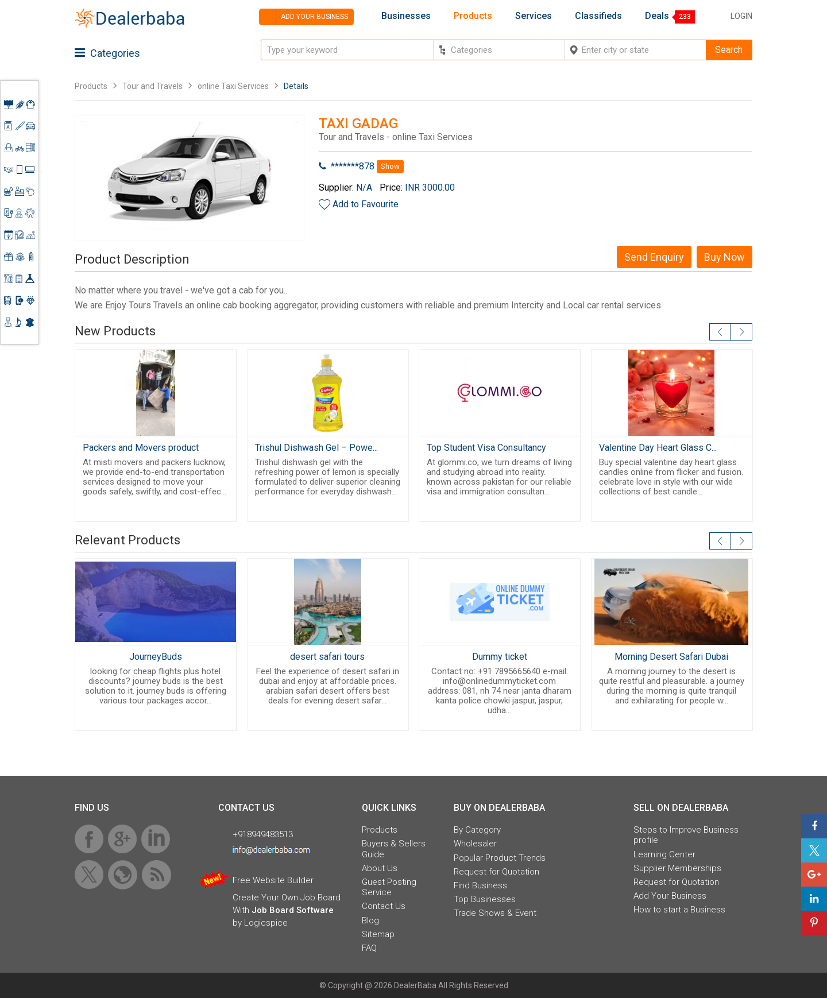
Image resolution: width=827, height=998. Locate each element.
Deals (657, 16)
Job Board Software (293, 910)
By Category (477, 830)
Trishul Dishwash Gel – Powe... (316, 447)
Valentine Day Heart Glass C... (658, 447)
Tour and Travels (152, 86)
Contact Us (383, 906)
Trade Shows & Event (495, 913)
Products (473, 16)
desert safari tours (327, 656)
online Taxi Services (233, 86)
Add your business (303, 17)
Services (533, 16)
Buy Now (724, 257)
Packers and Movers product (141, 447)
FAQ (369, 948)
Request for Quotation (496, 872)
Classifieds (598, 16)
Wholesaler (475, 843)
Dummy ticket (499, 656)
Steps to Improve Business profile (686, 835)
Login (741, 16)
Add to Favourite (366, 204)
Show (390, 166)
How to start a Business (679, 909)
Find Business (480, 885)
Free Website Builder (273, 880)
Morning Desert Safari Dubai (671, 656)
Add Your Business (669, 896)
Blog (370, 920)
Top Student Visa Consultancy (486, 447)
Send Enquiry (654, 257)
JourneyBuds (155, 656)
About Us (379, 868)
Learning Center (664, 854)
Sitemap (378, 934)
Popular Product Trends (500, 858)
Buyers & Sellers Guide (394, 848)
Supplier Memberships (677, 868)
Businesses (406, 16)
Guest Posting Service (389, 887)
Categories (107, 53)
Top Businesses (485, 899)
